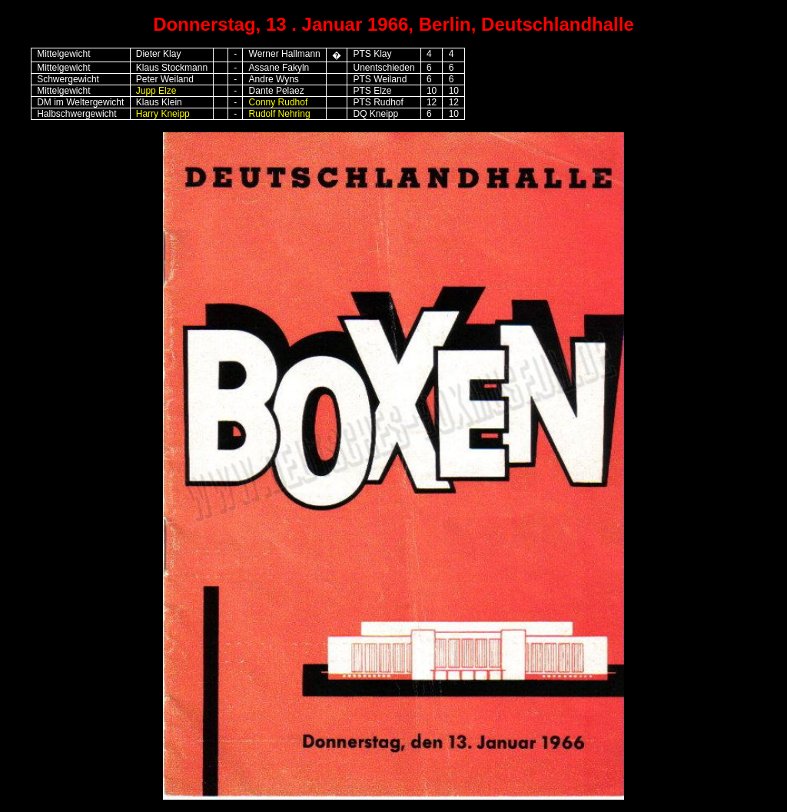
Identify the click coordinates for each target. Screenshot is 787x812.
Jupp (146, 90)
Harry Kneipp (163, 113)
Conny (262, 102)
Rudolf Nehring (279, 113)
